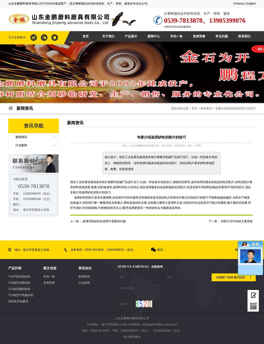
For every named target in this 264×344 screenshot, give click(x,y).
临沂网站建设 (132, 336)
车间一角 (49, 276)
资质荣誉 (49, 282)
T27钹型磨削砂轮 (19, 289)
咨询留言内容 (163, 290)
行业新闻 (84, 282)
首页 (194, 108)
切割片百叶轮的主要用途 (237, 221)
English (251, 3)
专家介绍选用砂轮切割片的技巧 (235, 108)
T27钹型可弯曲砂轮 (20, 295)
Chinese (238, 3)
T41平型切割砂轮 (19, 276)
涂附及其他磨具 (18, 301)
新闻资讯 (206, 108)
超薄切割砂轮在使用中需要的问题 (104, 221)
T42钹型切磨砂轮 (19, 282)
